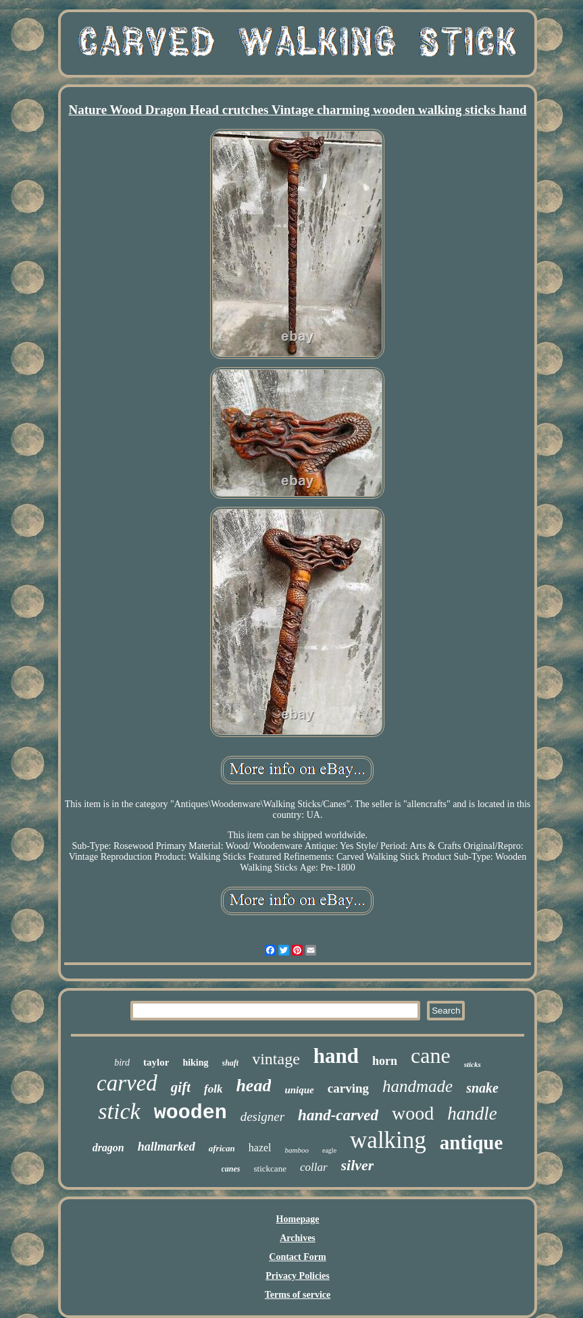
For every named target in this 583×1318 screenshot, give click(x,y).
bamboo (297, 1150)
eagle (329, 1150)
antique (471, 1142)
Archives (297, 1238)
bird (122, 1063)
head (253, 1085)
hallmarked (166, 1146)
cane (431, 1055)
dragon (108, 1147)
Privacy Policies (297, 1276)
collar (314, 1167)
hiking (195, 1063)
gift (181, 1087)
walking (388, 1140)
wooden (190, 1112)
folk (213, 1088)
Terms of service (297, 1295)
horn (384, 1061)
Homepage (298, 1219)
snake (482, 1087)
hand (336, 1056)
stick (119, 1111)
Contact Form (297, 1257)
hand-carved (338, 1115)
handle (472, 1113)
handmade (417, 1086)
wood (413, 1113)
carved (127, 1083)
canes (231, 1169)
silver (357, 1165)
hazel (260, 1147)
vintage (276, 1059)
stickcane (270, 1168)
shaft (230, 1063)
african (222, 1148)
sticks (472, 1064)
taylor (156, 1062)
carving (348, 1088)
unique (298, 1089)
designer (262, 1116)
